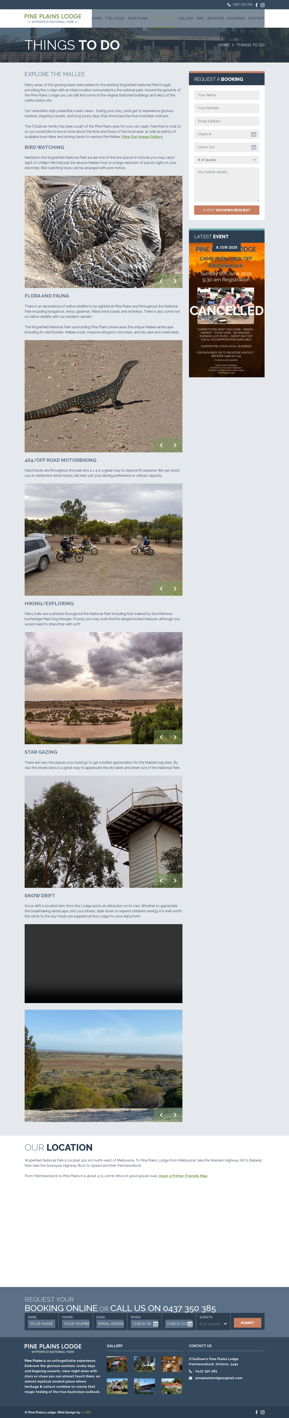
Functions (137, 18)
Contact (256, 18)
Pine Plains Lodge (53, 18)
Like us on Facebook (256, 5)
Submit (226, 210)
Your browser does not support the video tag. (103, 963)
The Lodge (115, 18)
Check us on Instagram (262, 5)
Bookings (236, 18)
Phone (67, 1317)
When (136, 1317)
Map (200, 18)
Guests (206, 1317)
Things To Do (163, 18)
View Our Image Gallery (142, 137)
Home (97, 18)
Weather (215, 18)
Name (32, 1317)
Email (101, 1317)
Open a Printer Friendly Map (183, 1176)
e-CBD (86, 1412)
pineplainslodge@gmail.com (218, 1378)
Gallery (186, 18)
